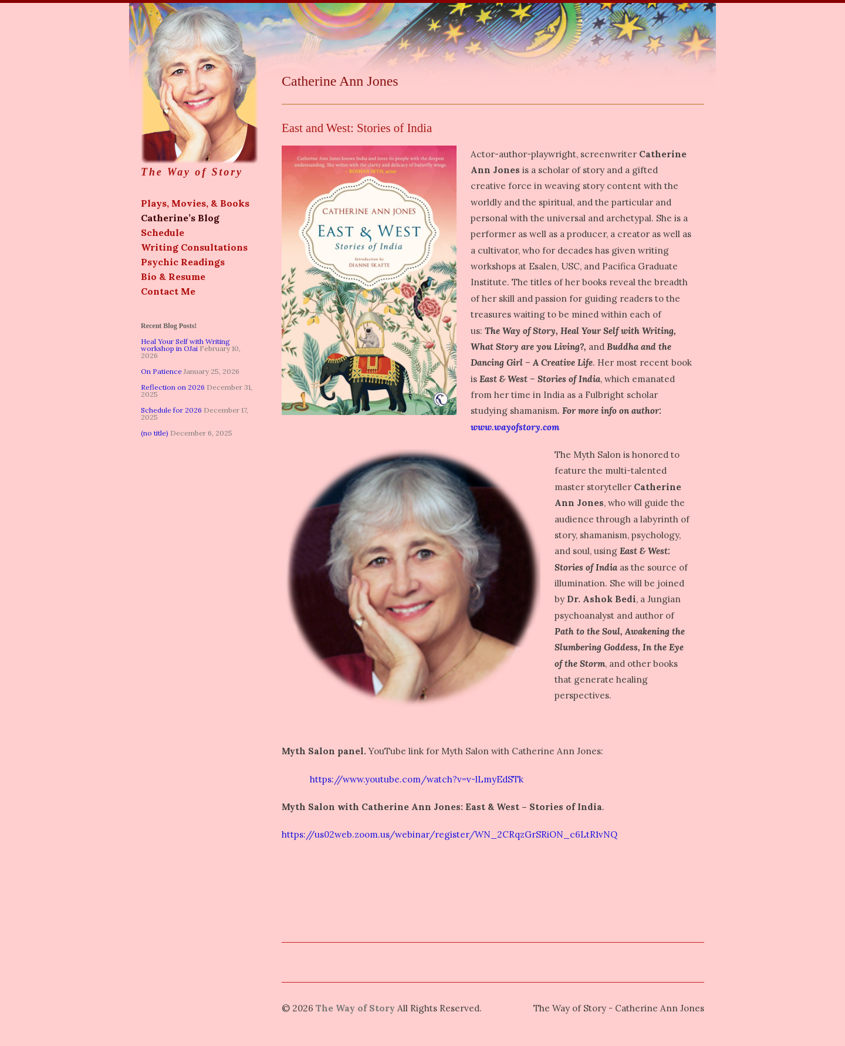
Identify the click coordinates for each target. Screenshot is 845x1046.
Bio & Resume (173, 276)
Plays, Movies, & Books (195, 203)
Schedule (162, 232)
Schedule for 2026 (171, 410)
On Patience (161, 371)
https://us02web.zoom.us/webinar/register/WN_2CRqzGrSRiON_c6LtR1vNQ (449, 834)
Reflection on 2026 (173, 387)
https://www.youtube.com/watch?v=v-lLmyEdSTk (402, 779)
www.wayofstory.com (515, 427)
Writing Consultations (194, 247)
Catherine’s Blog (180, 218)
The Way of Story (199, 90)
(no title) (154, 432)
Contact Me (168, 291)
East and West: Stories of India (357, 127)
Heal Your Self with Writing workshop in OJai (185, 345)
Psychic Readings (183, 262)
